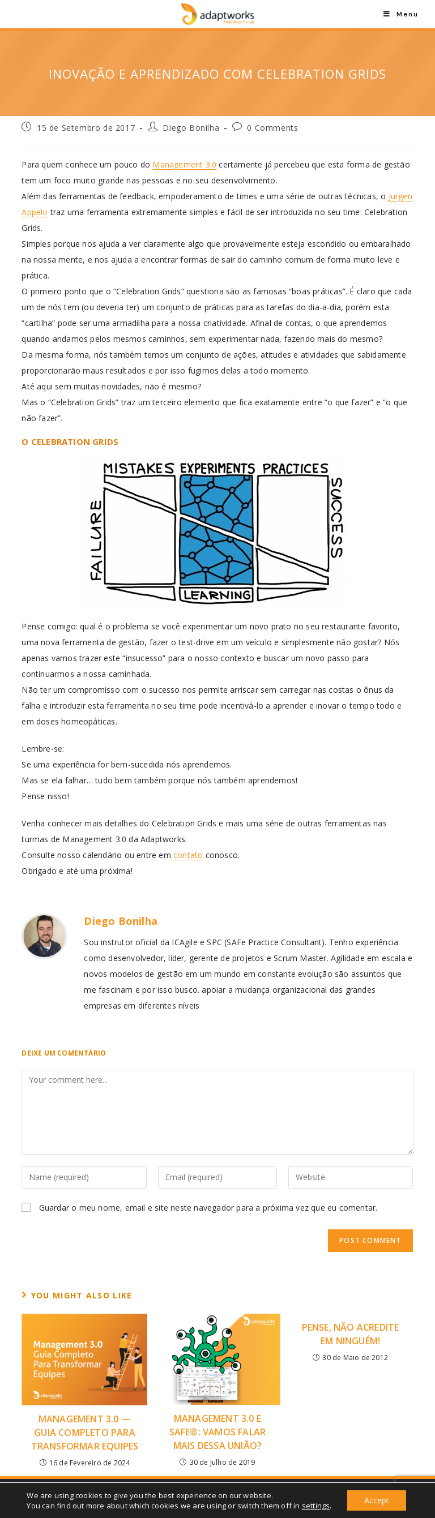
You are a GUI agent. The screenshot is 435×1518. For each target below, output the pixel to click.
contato (188, 855)
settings (316, 1505)
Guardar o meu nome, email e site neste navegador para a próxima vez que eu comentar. (208, 1207)
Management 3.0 (184, 164)
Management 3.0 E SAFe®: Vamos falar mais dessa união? (217, 1432)
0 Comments (272, 127)
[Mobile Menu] (400, 14)
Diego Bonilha (191, 127)
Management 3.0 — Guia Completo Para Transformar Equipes (85, 1432)
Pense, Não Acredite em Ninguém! (350, 1334)
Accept (376, 1500)
